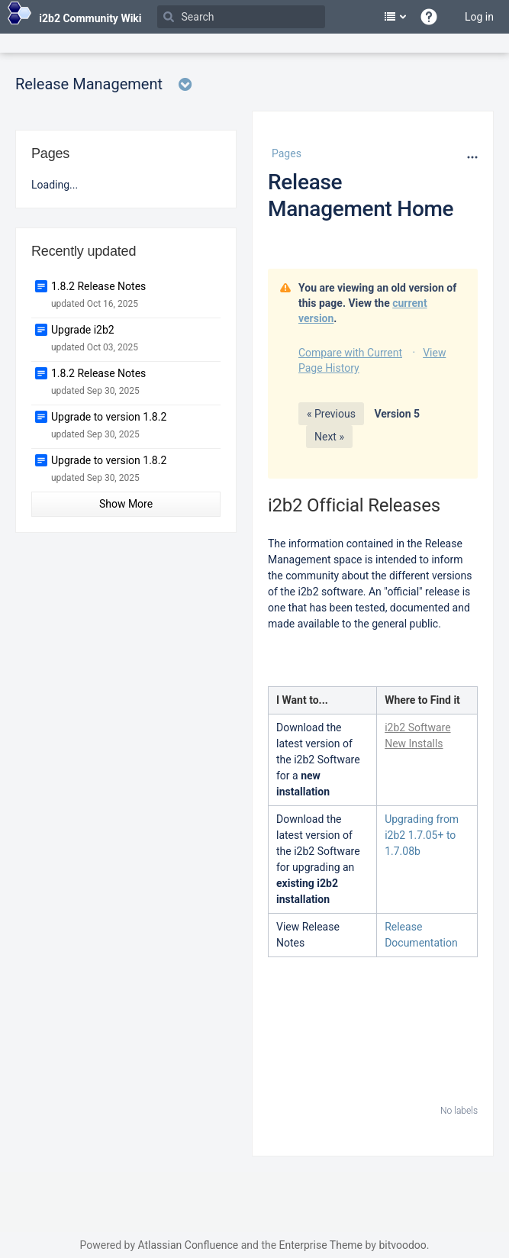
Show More (126, 504)
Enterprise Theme (320, 1245)
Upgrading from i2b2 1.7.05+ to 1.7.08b (422, 835)
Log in (479, 17)
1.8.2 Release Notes (98, 286)
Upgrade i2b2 (82, 330)
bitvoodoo (402, 1245)
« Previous (331, 414)
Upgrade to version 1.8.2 (108, 417)
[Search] (241, 16)
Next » (329, 437)
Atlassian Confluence (187, 1245)
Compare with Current (350, 353)
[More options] (470, 157)
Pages (286, 153)
